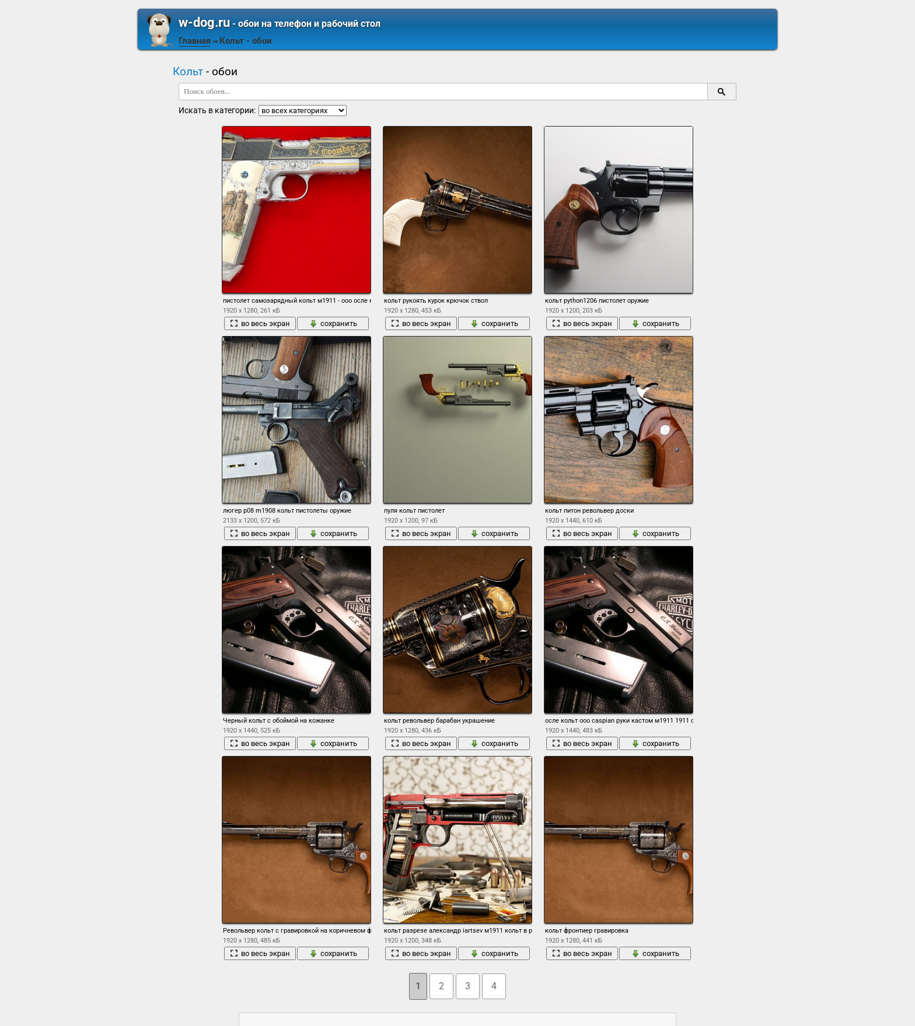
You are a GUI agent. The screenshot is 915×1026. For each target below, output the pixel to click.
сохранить (333, 323)
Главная (195, 41)
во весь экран (260, 323)
